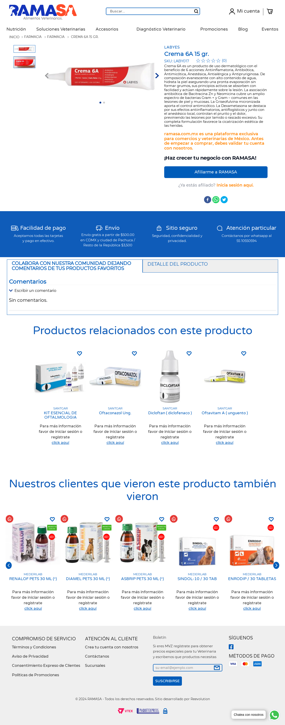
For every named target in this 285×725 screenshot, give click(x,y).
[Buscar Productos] (196, 11)
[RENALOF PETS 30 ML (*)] (33, 565)
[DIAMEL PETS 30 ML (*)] (87, 565)
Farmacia (33, 37)
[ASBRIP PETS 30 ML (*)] (142, 565)
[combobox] (153, 11)
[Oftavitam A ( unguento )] (224, 399)
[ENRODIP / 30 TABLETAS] (252, 565)
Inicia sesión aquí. (235, 185)
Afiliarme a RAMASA (216, 172)
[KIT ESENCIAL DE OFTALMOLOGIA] (60, 399)
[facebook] (207, 200)
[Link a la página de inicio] (14, 37)
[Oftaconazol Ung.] (115, 399)
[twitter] (224, 200)
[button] (142, 291)
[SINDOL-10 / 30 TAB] (197, 565)
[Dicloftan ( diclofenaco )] (170, 399)
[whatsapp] (216, 200)
